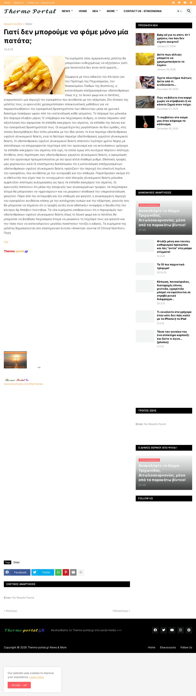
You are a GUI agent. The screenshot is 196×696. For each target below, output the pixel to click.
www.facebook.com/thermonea (67, 431)
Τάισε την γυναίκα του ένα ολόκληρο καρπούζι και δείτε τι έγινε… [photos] (173, 337)
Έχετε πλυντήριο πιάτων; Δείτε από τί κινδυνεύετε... (174, 81)
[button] (179, 11)
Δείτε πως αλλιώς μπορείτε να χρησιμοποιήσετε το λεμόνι (171, 60)
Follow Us (186, 647)
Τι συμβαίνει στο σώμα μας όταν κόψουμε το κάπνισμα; (172, 121)
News (66, 11)
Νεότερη (11, 610)
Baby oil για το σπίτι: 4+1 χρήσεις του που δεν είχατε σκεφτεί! (173, 38)
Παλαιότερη (120, 610)
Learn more (36, 677)
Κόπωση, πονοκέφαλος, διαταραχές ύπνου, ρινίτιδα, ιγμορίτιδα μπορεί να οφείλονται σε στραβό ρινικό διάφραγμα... (174, 290)
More (111, 11)
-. (17, 380)
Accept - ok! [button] (19, 685)
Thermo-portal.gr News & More (47, 647)
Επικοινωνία (168, 647)
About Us (18, 2)
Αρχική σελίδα (13, 24)
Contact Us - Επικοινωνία (41, 2)
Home (7, 2)
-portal (16, 251)
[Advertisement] (70, 311)
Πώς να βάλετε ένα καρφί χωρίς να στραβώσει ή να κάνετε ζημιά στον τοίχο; (174, 101)
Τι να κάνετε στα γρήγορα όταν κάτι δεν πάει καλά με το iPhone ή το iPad (174, 315)
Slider (28, 24)
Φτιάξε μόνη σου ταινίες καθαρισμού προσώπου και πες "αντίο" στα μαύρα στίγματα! (174, 246)
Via (6, 242)
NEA (95, 11)
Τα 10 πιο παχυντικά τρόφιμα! (170, 266)
